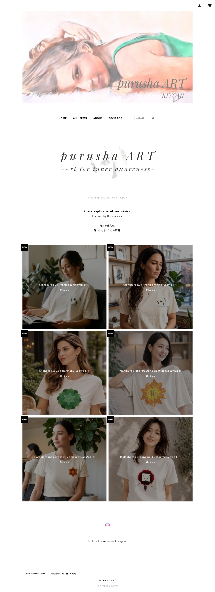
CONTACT (115, 118)
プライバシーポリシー (35, 573)
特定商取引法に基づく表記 (63, 573)
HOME (63, 118)
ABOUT (98, 118)
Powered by (107, 586)
